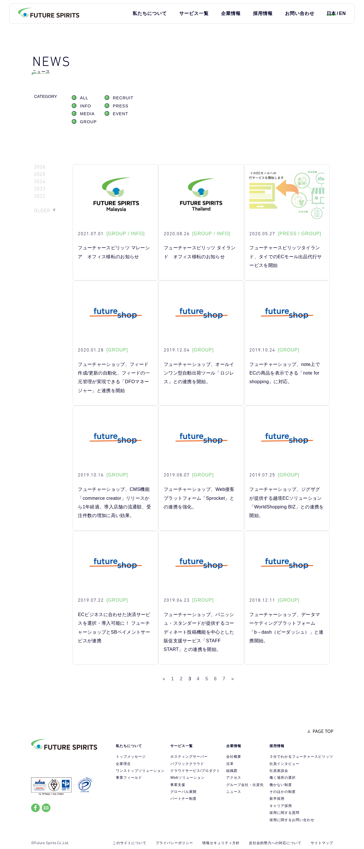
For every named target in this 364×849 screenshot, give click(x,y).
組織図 (231, 771)
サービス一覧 (194, 13)
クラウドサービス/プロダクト (195, 771)
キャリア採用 (280, 806)
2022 (40, 196)
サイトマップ (322, 843)
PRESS (121, 106)
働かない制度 (280, 785)
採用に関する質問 (284, 813)
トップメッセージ (131, 757)
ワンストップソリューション (140, 771)
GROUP (88, 121)
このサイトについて (129, 843)
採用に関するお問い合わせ (291, 820)
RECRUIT (123, 98)
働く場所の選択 (282, 778)
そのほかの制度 (282, 792)
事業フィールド (129, 778)
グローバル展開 (183, 792)
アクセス (233, 778)
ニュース (233, 792)
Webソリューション (187, 778)
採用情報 (263, 13)
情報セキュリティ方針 (221, 843)
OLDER (42, 210)
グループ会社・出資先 (245, 785)
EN (342, 13)
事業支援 (177, 785)
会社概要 (233, 757)
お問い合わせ (299, 13)
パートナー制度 (183, 799)
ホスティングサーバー (189, 757)
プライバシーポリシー (174, 843)
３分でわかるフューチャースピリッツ (301, 757)
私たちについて (150, 13)
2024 (40, 181)
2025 (40, 174)
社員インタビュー (284, 764)
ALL (84, 98)
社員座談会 (278, 771)
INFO (85, 106)
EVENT (120, 113)
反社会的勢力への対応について (275, 843)
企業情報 (231, 13)
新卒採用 (276, 799)
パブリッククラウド (187, 764)
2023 (40, 188)
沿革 (230, 764)
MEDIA (87, 113)
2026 (40, 167)
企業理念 (123, 764)
